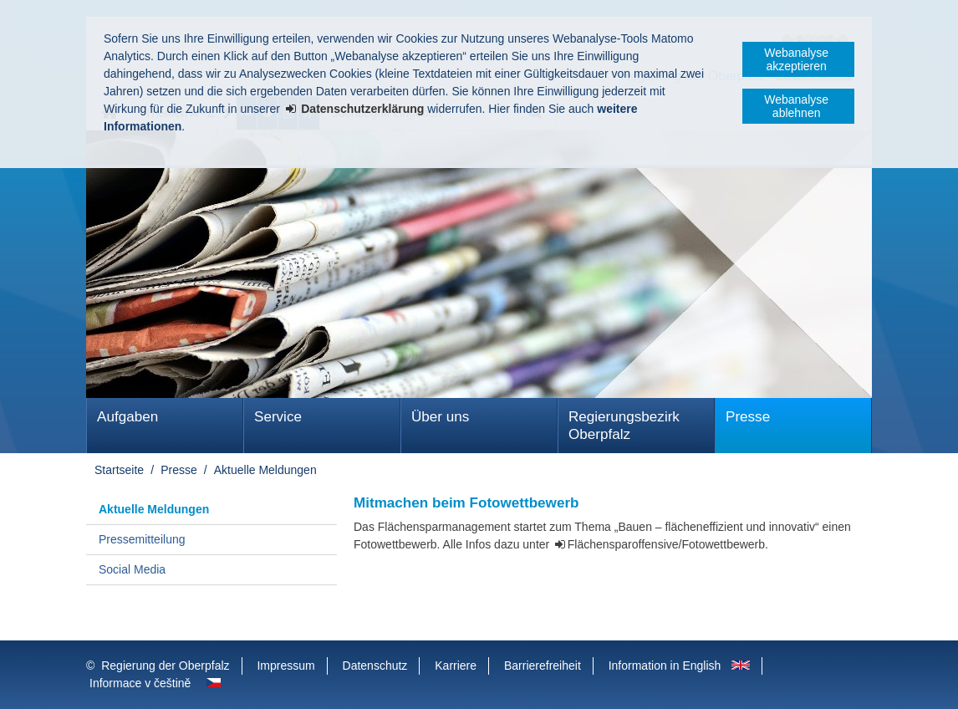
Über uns (440, 417)
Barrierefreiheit (542, 665)
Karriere (455, 665)
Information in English (665, 665)
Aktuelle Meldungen (265, 470)
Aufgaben (127, 417)
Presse (748, 417)
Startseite (119, 470)
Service (278, 417)
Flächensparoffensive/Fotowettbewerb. (668, 544)
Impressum (285, 665)
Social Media (132, 569)
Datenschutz (375, 665)
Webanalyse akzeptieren (796, 59)
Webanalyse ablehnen (796, 106)
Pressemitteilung (142, 539)
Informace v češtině (140, 683)
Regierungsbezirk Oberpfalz (624, 425)
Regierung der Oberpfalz (165, 665)
